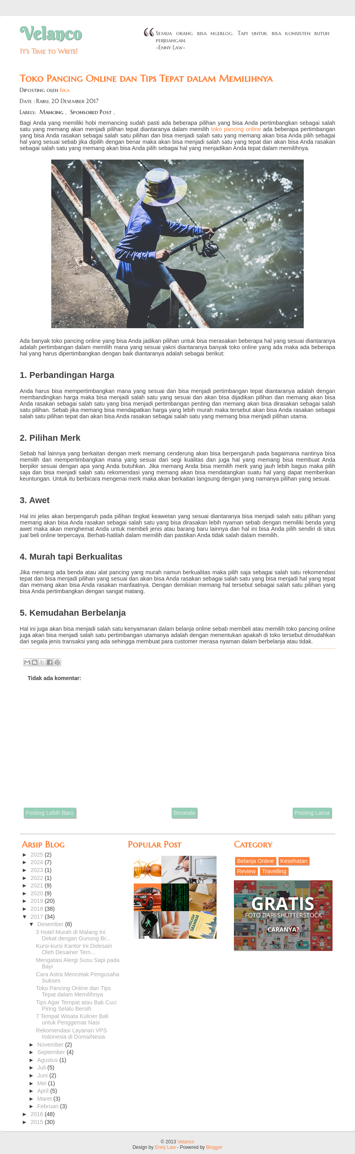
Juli (42, 1067)
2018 (37, 909)
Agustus (48, 1060)
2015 (37, 1122)
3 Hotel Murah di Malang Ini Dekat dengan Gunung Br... (73, 935)
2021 (37, 885)
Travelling (274, 871)
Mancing (51, 112)
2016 (37, 1114)
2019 (37, 901)
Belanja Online (255, 861)
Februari (48, 1106)
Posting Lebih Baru (50, 813)
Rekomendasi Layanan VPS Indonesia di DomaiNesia (71, 1033)
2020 (37, 893)
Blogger (214, 1147)
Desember (51, 924)
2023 (37, 870)
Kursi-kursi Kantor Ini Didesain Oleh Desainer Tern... (74, 949)
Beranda (184, 813)
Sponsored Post (91, 112)
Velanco (50, 34)
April (43, 1091)
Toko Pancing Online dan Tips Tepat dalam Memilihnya (73, 991)
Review (246, 871)
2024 (37, 862)
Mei (42, 1083)
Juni (43, 1075)
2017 (37, 916)
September (52, 1052)
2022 (37, 878)
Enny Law (165, 1147)
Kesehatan (294, 861)
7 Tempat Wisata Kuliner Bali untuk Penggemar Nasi (72, 1019)
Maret (45, 1099)
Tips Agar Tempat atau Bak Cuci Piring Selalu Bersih (76, 1005)
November (51, 1044)
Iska (65, 90)
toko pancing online (236, 129)
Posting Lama (312, 813)
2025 (37, 854)
